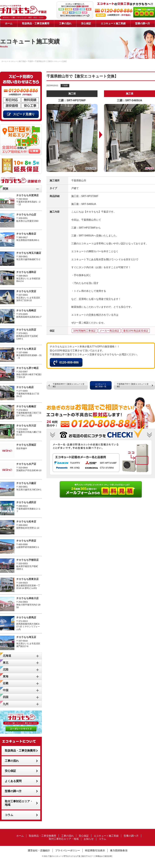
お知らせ (89, 839)
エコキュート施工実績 (113, 23)
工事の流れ (65, 23)
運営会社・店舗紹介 (39, 850)
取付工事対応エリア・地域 (19, 803)
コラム (9, 815)
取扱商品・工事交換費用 (35, 23)
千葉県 (65, 85)
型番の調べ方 (142, 23)
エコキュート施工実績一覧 (100, 385)
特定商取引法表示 (95, 850)
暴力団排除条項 (118, 850)
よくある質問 (13, 781)
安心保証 (86, 23)
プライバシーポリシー (67, 850)
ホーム (8, 23)
